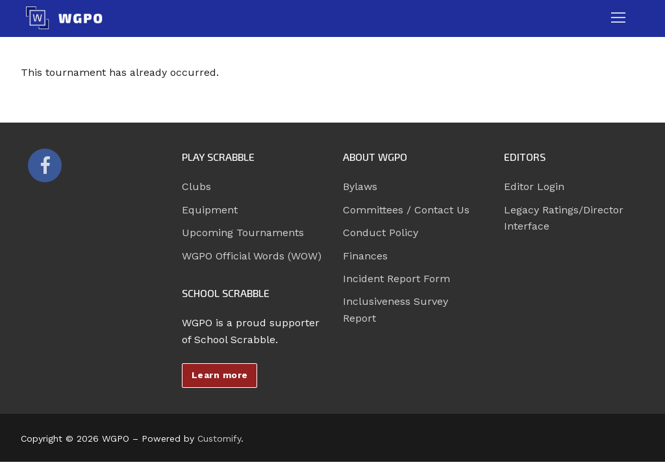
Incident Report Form (396, 278)
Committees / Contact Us (406, 210)
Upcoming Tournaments (243, 232)
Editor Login (534, 186)
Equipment (210, 210)
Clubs (196, 186)
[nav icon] (618, 18)
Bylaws (360, 186)
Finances (365, 256)
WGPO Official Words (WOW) (251, 256)
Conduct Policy (380, 232)
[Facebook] (45, 165)
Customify (219, 438)
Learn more (220, 375)
